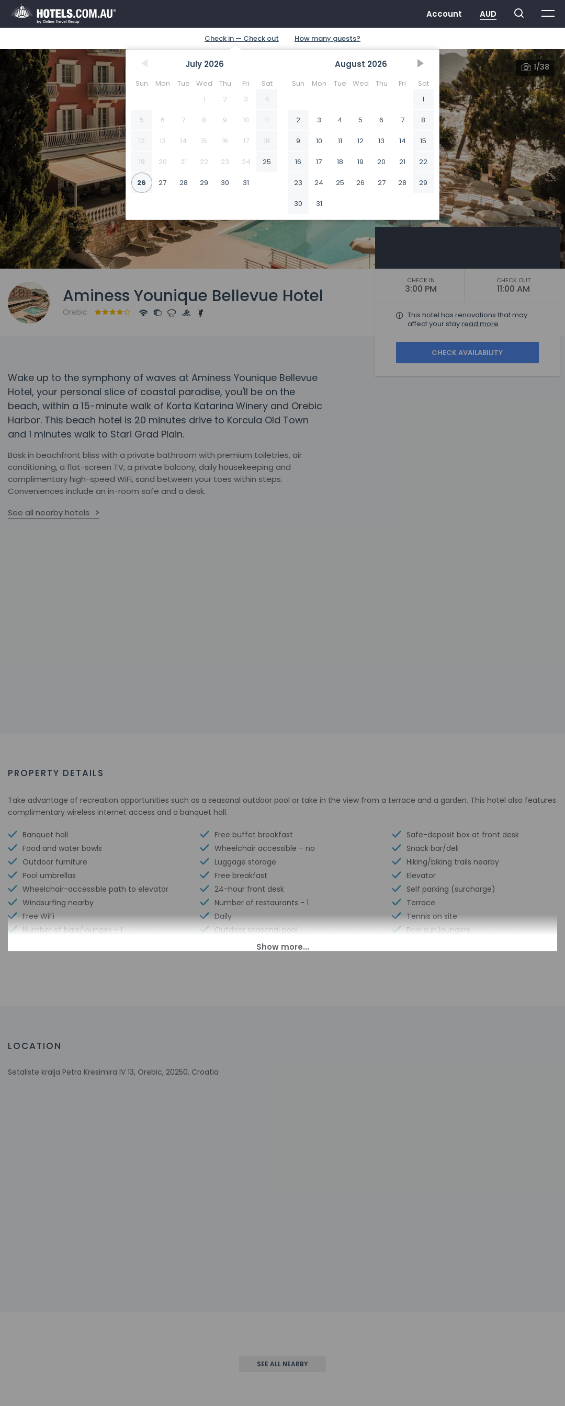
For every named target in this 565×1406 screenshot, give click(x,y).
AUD (488, 13)
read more (480, 324)
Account (444, 13)
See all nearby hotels (48, 512)
